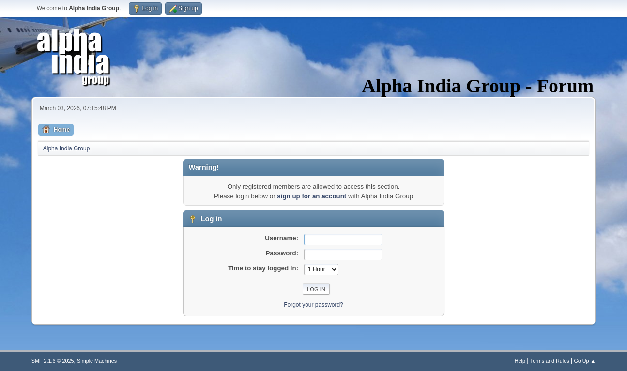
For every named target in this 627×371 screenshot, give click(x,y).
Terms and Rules (549, 361)
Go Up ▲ (585, 361)
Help (520, 361)
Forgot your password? (313, 304)
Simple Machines (97, 361)
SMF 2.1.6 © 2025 (52, 361)
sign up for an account (311, 196)
